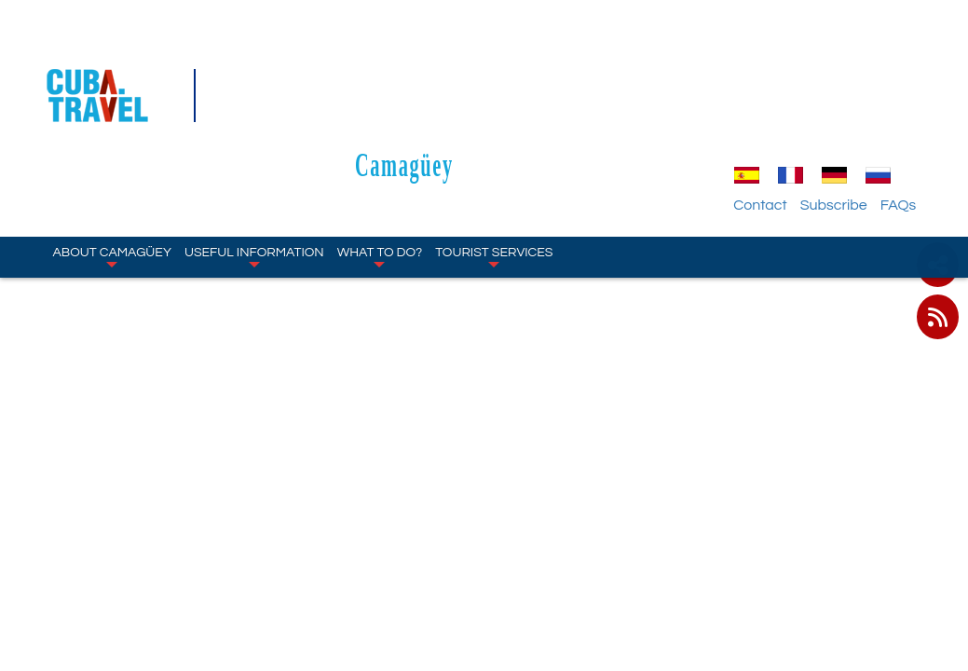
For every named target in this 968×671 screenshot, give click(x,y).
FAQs (915, 97)
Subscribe (850, 97)
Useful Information (254, 149)
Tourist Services (493, 149)
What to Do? (380, 149)
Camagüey (499, 57)
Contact (776, 97)
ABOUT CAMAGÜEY (112, 149)
